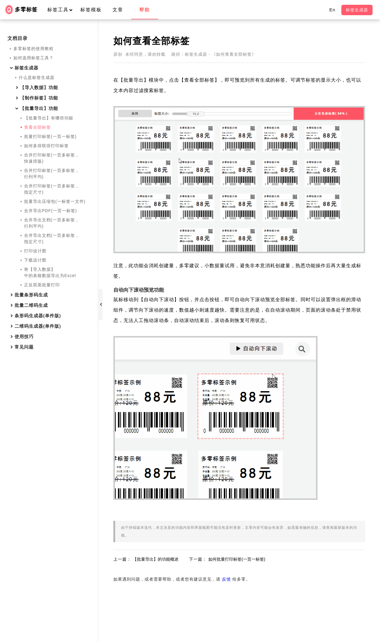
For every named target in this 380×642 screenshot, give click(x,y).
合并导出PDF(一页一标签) (50, 210)
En (332, 9)
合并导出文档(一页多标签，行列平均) (51, 222)
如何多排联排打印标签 (46, 145)
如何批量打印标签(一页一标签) (236, 559)
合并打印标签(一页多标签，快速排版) (51, 158)
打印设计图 (35, 250)
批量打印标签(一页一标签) (50, 136)
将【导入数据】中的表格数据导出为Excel (50, 272)
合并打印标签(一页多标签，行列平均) (51, 173)
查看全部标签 (37, 127)
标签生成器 (357, 9)
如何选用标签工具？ (33, 57)
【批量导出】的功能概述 (156, 559)
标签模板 (91, 9)
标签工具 (62, 9)
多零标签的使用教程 (33, 48)
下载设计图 (35, 260)
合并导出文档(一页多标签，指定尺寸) (51, 238)
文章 (117, 9)
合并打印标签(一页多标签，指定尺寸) (51, 189)
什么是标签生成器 (36, 77)
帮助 (144, 9)
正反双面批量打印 (42, 284)
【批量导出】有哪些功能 (48, 118)
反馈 (226, 579)
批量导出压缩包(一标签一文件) (54, 201)
